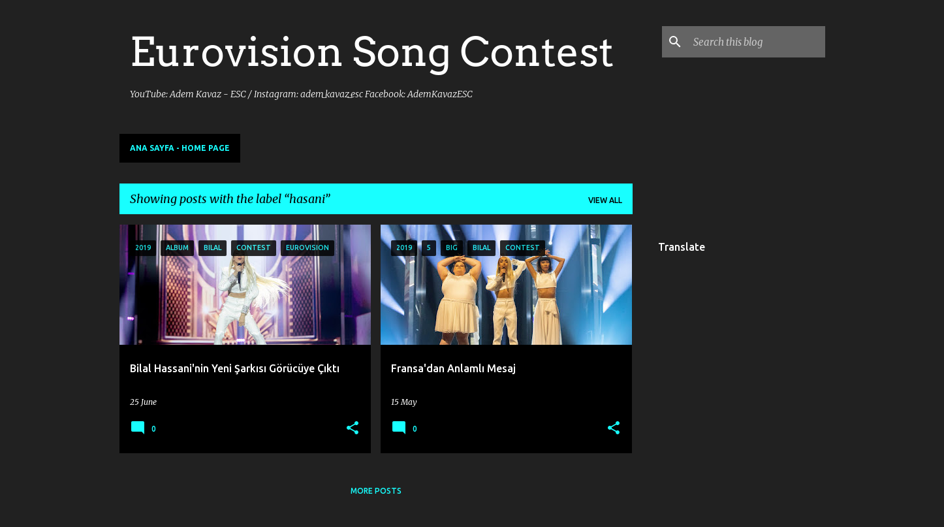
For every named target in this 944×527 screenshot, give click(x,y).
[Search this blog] (756, 41)
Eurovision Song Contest (372, 51)
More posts (376, 491)
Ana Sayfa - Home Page (180, 148)
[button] (352, 429)
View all (605, 200)
